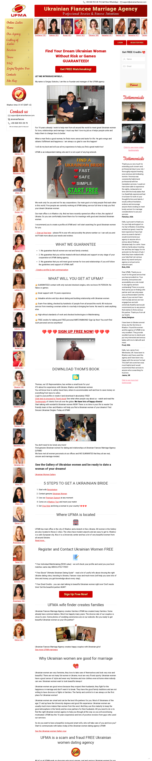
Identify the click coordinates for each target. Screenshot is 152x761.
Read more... (40, 540)
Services (11, 50)
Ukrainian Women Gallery (45, 474)
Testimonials (40, 401)
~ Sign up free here (43, 233)
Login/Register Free (18, 68)
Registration (52, 489)
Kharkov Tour (53, 502)
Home (10, 28)
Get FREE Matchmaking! (75, 69)
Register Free (137, 43)
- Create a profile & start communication (51, 270)
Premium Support (53, 498)
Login (120, 43)
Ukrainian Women (60, 494)
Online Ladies (15, 23)
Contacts (11, 75)
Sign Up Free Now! (76, 594)
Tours (10, 57)
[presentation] (136, 75)
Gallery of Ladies (12, 42)
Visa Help (46, 506)
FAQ (9, 63)
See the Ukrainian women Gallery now (50, 731)
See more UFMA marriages (46, 650)
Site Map (12, 81)
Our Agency (14, 34)
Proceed (134, 85)
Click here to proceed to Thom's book (50, 399)
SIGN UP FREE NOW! (76, 331)
